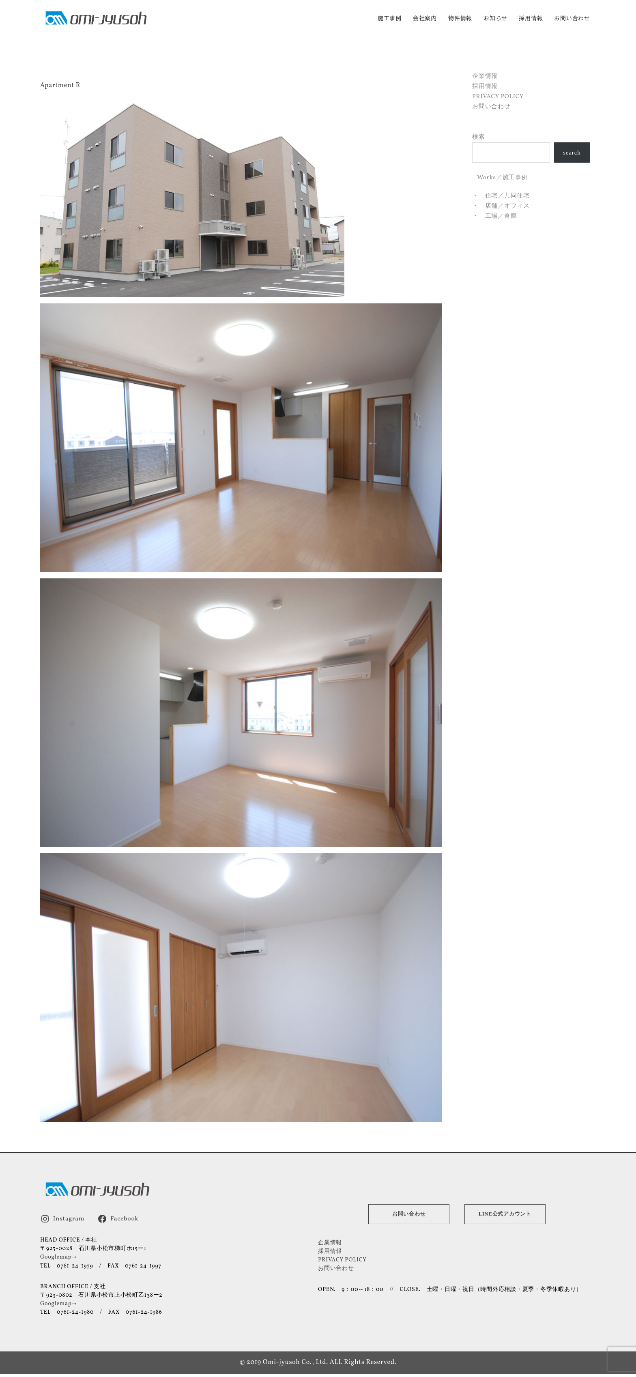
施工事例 (390, 18)
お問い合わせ (572, 18)
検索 (478, 137)
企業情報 (485, 76)
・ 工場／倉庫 (494, 216)
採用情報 (531, 18)
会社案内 (425, 18)
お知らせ (495, 18)
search (572, 152)
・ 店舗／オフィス (501, 206)
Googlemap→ (58, 1257)
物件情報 (460, 18)
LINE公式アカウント (505, 1213)
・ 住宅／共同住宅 (501, 195)
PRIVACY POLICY (498, 96)
